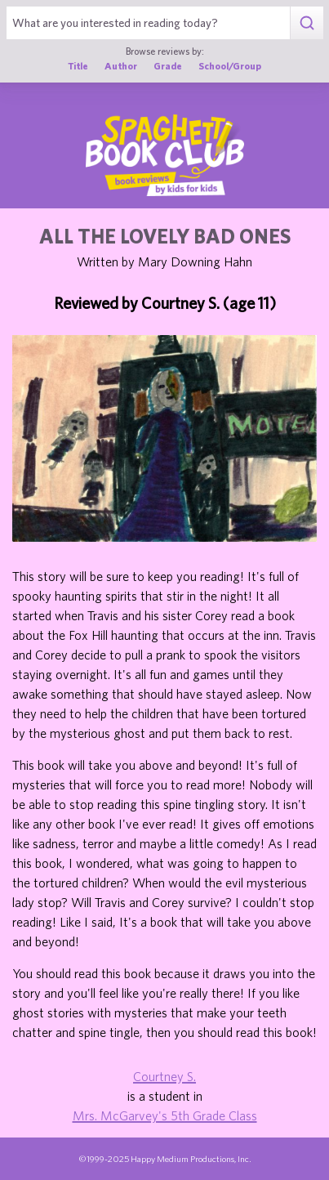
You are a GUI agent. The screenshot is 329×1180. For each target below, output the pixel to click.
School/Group (229, 65)
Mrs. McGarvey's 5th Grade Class (165, 1115)
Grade (167, 65)
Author (120, 65)
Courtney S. (164, 1076)
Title (78, 65)
